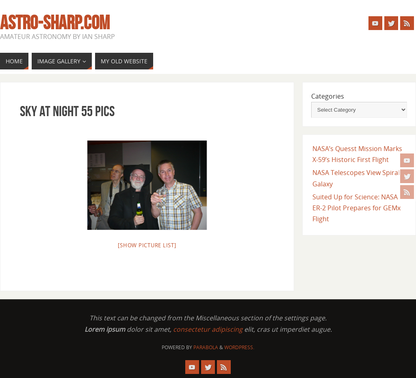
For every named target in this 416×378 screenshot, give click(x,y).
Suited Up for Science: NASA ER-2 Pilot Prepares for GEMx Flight (356, 207)
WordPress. (239, 347)
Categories (327, 96)
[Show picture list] (147, 245)
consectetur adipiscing (208, 329)
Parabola (205, 347)
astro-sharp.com (55, 22)
